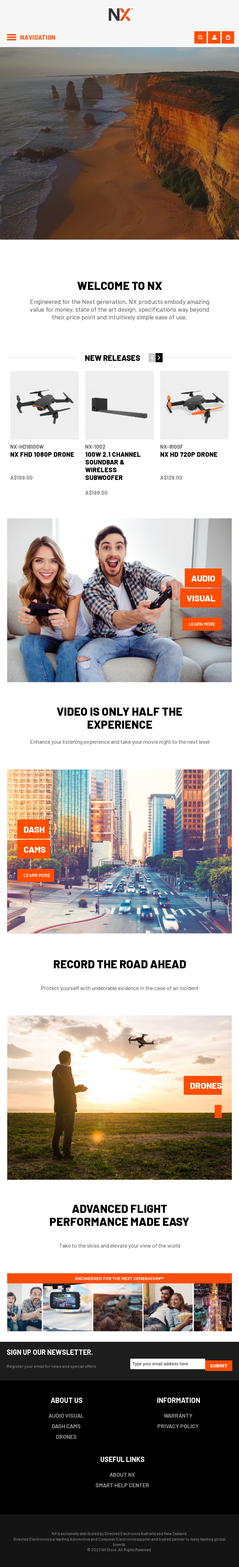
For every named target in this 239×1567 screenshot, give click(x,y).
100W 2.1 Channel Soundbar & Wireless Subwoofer (113, 465)
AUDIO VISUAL (66, 1415)
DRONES (66, 1436)
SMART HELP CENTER (122, 1485)
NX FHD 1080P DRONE (42, 454)
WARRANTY (178, 1415)
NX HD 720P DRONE (189, 454)
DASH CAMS (66, 1426)
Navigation (38, 37)
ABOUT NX (122, 1474)
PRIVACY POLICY (178, 1426)
